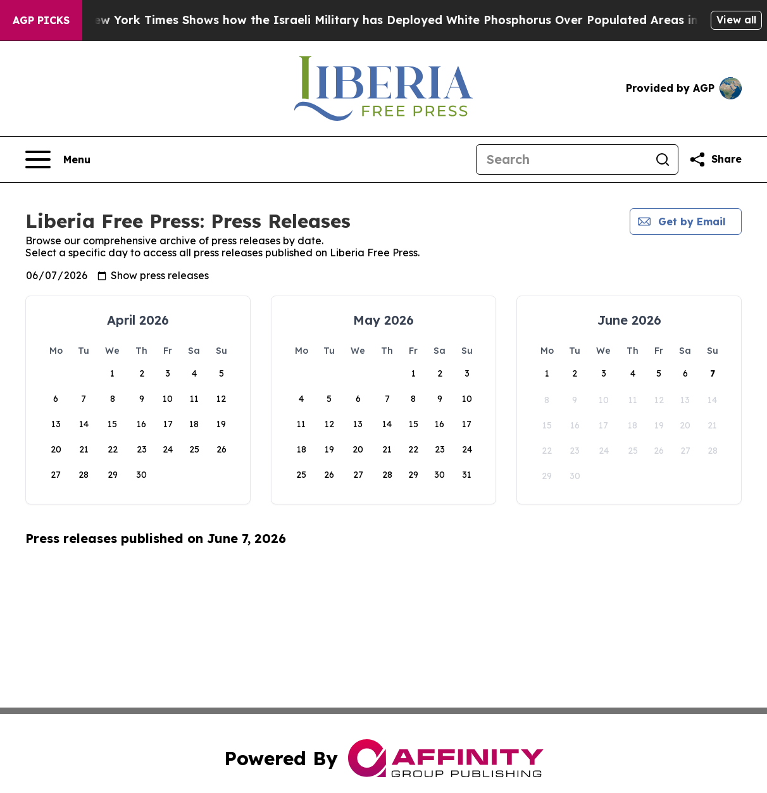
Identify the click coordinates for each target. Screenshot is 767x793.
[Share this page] (715, 159)
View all (736, 19)
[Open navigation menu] (57, 159)
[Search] (562, 159)
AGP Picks (41, 20)
